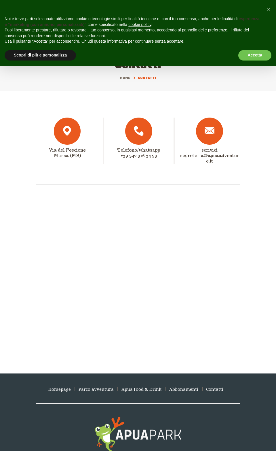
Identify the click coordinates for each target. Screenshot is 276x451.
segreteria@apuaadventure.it (209, 158)
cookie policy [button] (139, 24)
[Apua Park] (138, 284)
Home (125, 78)
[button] (268, 9)
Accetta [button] (255, 55)
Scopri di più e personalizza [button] (40, 55)
